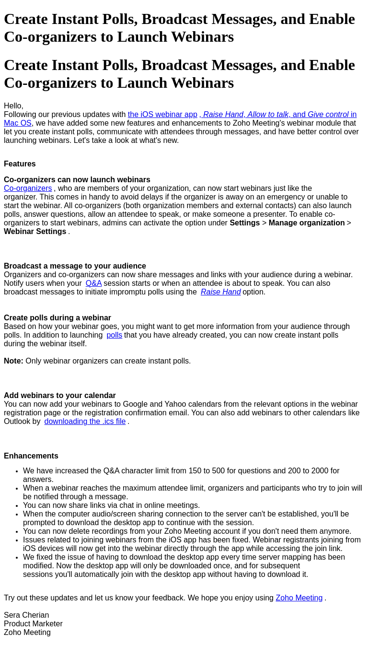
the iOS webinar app (162, 114)
